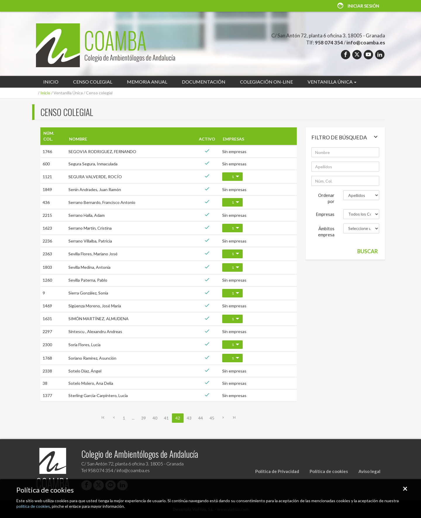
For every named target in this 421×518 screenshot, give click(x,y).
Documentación (203, 81)
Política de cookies (329, 471)
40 (155, 417)
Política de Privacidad (277, 471)
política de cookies (33, 506)
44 (200, 417)
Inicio (50, 81)
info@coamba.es (365, 42)
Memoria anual (147, 81)
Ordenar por (326, 198)
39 (143, 417)
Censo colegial (92, 81)
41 (166, 417)
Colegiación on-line (266, 81)
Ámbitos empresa (326, 231)
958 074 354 (329, 42)
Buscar (367, 251)
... (133, 417)
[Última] (234, 418)
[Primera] (103, 418)
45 (212, 417)
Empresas (325, 214)
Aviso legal (369, 471)
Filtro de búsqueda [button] (345, 137)
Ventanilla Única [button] (332, 81)
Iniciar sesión (358, 5)
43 (189, 417)
